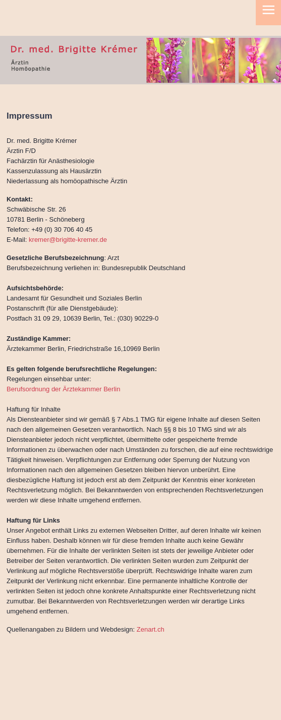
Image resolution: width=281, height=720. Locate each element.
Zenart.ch (150, 629)
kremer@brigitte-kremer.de (68, 239)
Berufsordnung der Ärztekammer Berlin (63, 389)
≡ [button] (268, 12)
